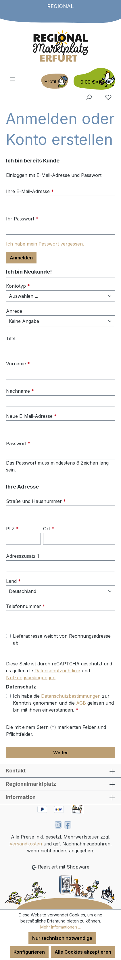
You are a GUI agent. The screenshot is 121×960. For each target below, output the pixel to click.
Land (13, 581)
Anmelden (21, 258)
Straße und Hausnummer (36, 501)
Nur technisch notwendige (62, 938)
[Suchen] (89, 97)
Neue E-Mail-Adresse (31, 416)
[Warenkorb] (92, 78)
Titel (10, 338)
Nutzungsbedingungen (30, 677)
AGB (81, 703)
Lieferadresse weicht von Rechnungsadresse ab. (62, 639)
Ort (48, 529)
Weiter (60, 752)
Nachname (20, 391)
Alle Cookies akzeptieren (83, 952)
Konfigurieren (29, 952)
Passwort (18, 443)
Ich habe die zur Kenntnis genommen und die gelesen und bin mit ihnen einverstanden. (63, 703)
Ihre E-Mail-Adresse (30, 191)
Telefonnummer (25, 606)
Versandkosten (25, 844)
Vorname (18, 363)
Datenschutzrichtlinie (57, 670)
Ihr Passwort (22, 219)
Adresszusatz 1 (22, 556)
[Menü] (13, 79)
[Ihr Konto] (54, 81)
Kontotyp (18, 286)
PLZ (12, 529)
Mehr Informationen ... (60, 927)
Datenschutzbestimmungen (71, 696)
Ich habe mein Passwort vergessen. (45, 244)
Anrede (14, 311)
